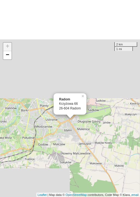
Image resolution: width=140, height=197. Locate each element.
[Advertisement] (70, 19)
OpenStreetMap (76, 194)
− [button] (7, 55)
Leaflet (42, 194)
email (135, 194)
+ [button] (7, 47)
